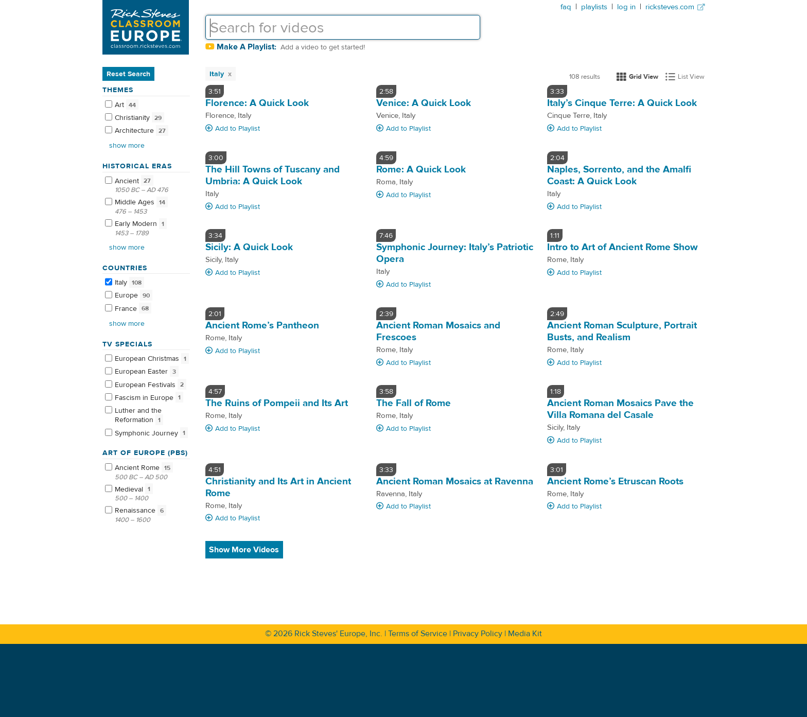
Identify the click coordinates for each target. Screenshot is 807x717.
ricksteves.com (675, 7)
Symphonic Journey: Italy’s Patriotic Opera (454, 253)
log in (626, 7)
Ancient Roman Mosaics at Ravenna (454, 481)
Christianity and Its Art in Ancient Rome (278, 487)
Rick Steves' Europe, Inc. (338, 633)
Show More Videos (244, 550)
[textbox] (342, 27)
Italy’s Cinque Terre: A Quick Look (622, 103)
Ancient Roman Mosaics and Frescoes (438, 331)
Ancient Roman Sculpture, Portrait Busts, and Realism (622, 331)
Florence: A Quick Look (257, 103)
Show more (127, 145)
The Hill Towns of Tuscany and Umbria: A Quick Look (272, 175)
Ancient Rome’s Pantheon (262, 325)
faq (565, 7)
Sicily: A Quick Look (249, 247)
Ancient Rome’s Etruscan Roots (615, 481)
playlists (594, 7)
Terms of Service (417, 633)
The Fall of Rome (413, 403)
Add (232, 128)
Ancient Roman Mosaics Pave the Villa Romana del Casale (620, 409)
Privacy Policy (477, 633)
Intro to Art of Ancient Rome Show (622, 247)
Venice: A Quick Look (423, 103)
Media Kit (525, 633)
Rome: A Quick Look (421, 169)
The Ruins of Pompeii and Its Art (276, 403)
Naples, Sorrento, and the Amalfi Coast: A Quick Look (619, 175)
